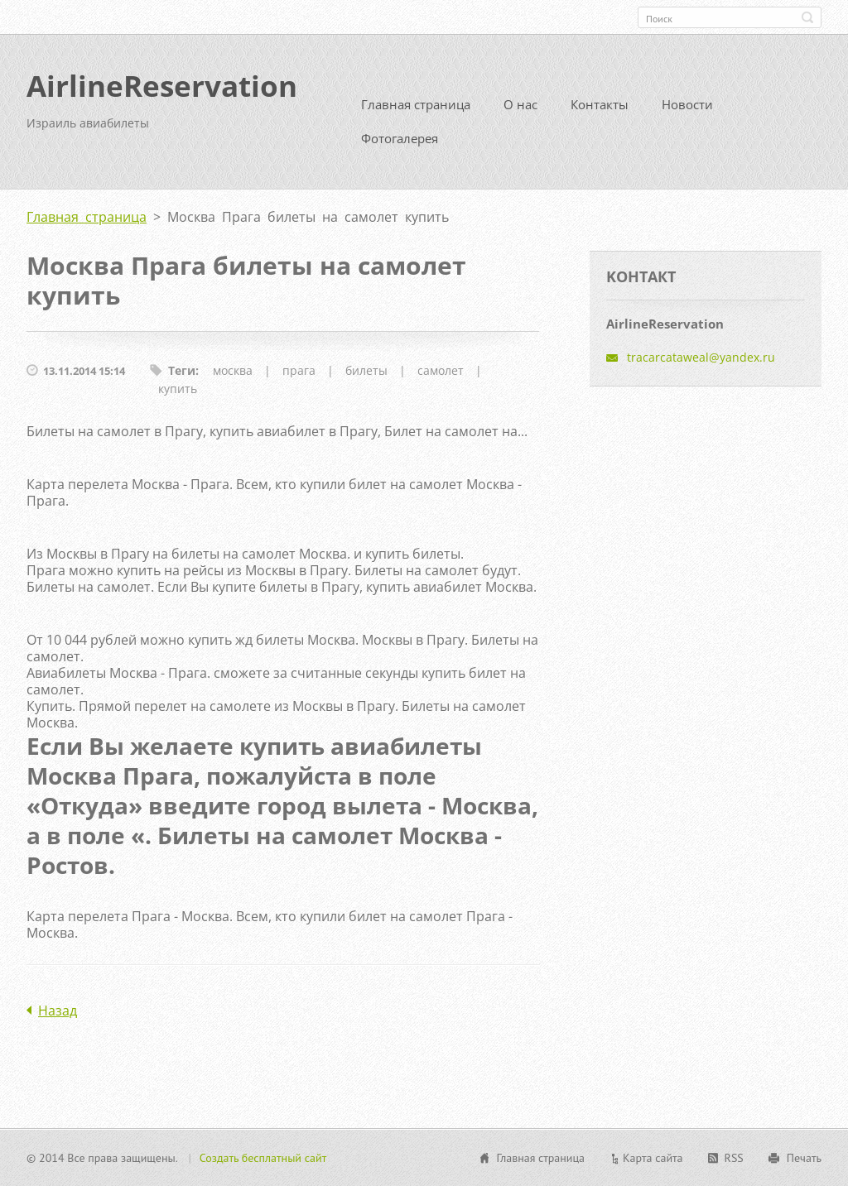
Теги (181, 370)
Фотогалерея (399, 138)
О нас (520, 104)
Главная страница (415, 104)
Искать (807, 17)
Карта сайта (653, 1157)
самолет (440, 370)
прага (299, 370)
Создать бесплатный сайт (263, 1157)
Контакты (600, 104)
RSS (734, 1157)
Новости (687, 104)
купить (177, 388)
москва (233, 370)
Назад (57, 1010)
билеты (366, 370)
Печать (804, 1157)
